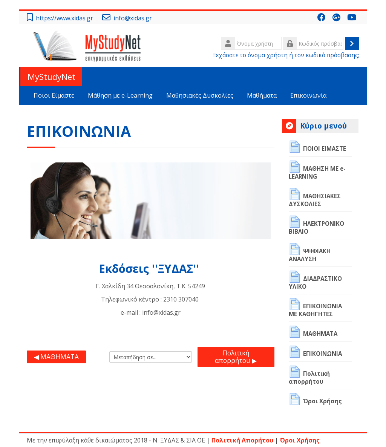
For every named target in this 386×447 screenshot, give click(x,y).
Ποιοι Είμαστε (54, 95)
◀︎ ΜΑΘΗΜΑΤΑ (56, 356)
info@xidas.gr (132, 18)
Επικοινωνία (308, 95)
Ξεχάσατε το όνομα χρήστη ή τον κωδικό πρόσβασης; (286, 55)
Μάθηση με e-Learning (120, 95)
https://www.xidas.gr (64, 18)
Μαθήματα (262, 95)
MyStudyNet (51, 76)
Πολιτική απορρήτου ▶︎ (236, 357)
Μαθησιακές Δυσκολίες (199, 95)
